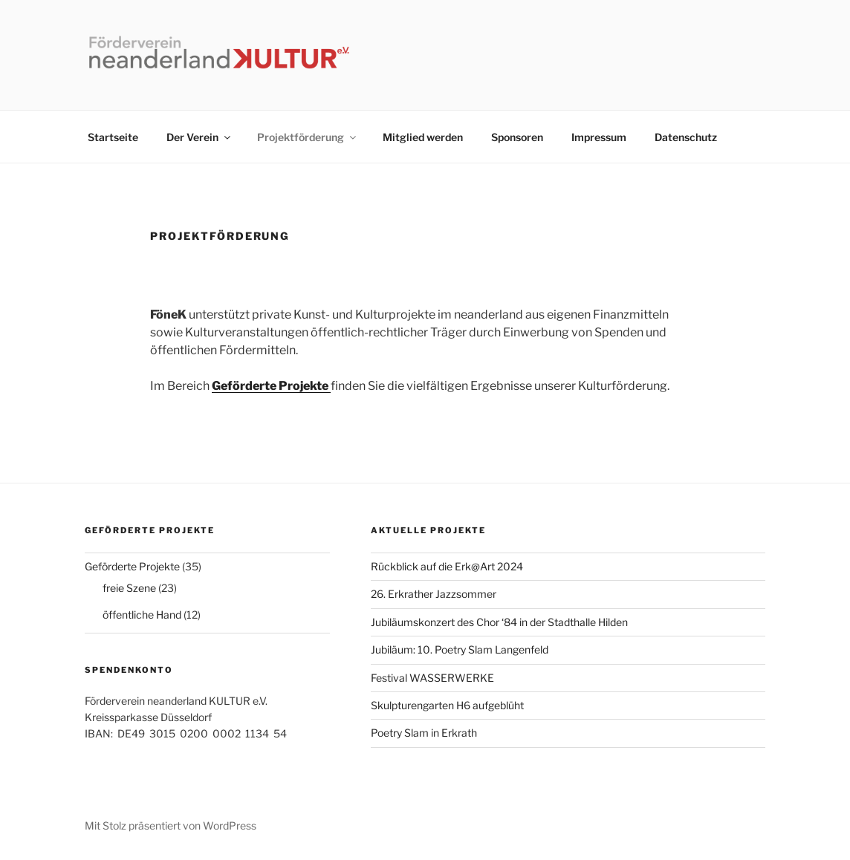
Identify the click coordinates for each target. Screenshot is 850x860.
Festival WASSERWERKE (432, 677)
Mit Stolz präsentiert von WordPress (170, 825)
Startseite (113, 137)
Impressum (598, 137)
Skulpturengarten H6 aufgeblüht (447, 705)
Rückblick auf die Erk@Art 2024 (447, 566)
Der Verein (199, 137)
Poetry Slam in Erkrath (424, 732)
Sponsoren (517, 137)
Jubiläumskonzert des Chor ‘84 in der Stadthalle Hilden (499, 622)
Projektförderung (307, 137)
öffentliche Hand (142, 614)
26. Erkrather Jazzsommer (433, 593)
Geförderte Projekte (132, 566)
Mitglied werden (423, 137)
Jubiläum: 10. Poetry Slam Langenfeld (459, 649)
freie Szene (129, 588)
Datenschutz (686, 137)
